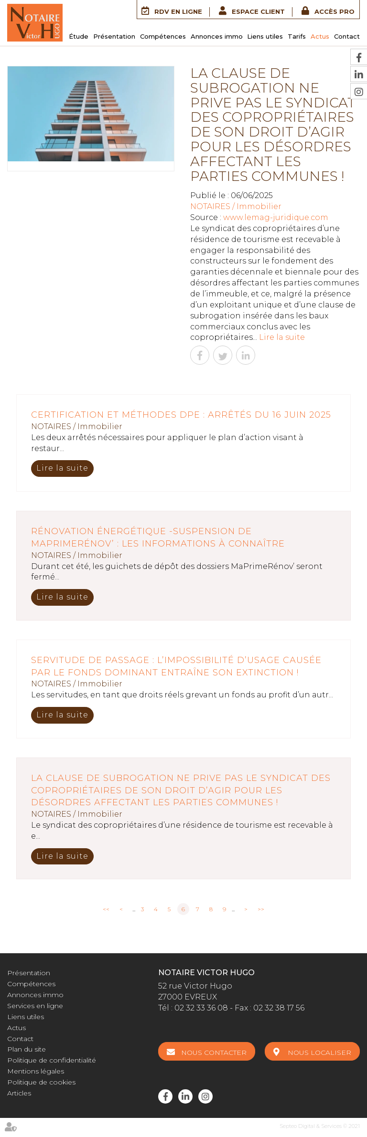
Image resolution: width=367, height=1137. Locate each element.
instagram (205, 1096)
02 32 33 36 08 (201, 1007)
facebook (165, 1096)
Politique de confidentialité (51, 1060)
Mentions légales (35, 1071)
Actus (320, 36)
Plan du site (26, 1049)
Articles (19, 1093)
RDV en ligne (178, 11)
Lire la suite (282, 337)
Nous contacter (214, 1052)
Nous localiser (319, 1052)
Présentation (114, 36)
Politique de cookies (41, 1082)
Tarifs (297, 36)
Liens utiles (265, 36)
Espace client (258, 11)
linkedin (185, 1096)
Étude (78, 36)
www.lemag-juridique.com (275, 217)
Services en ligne (35, 1005)
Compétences (163, 36)
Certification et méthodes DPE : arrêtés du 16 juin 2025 (181, 415)
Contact (347, 36)
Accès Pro (334, 11)
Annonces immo (217, 36)
